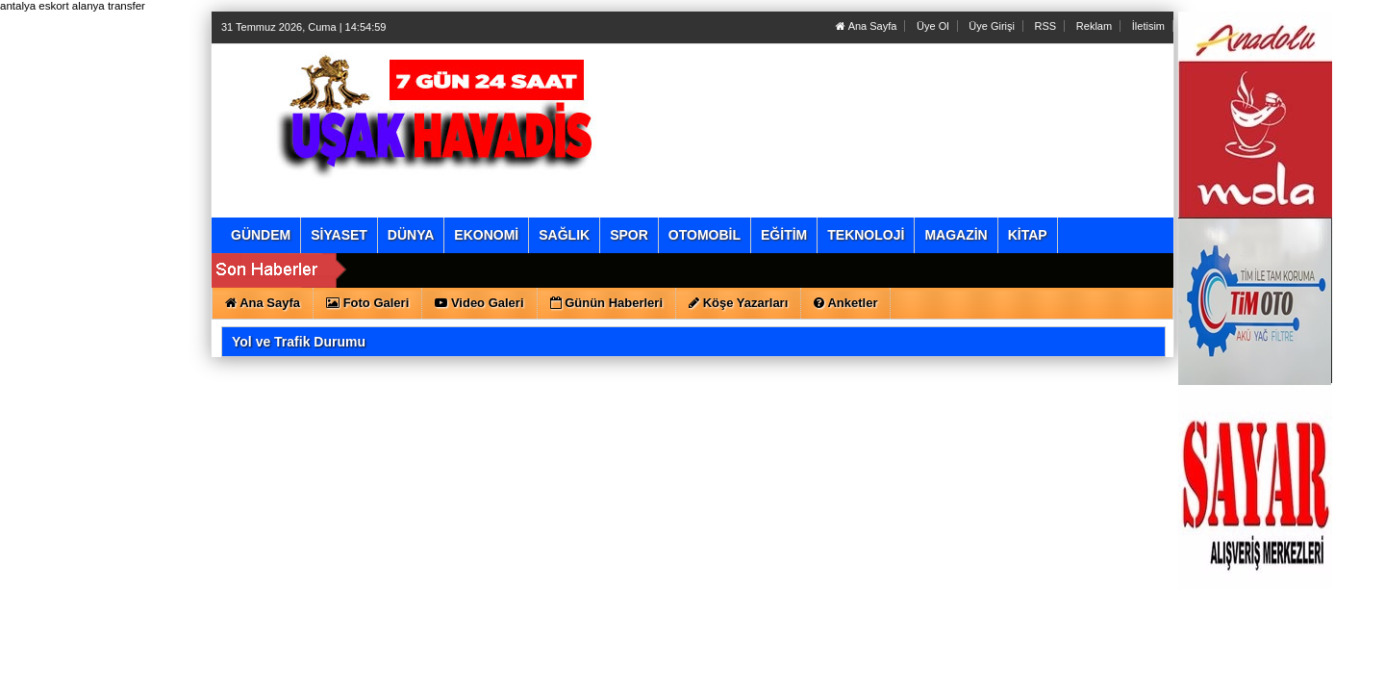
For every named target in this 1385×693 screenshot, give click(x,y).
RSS (1046, 26)
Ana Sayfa (866, 26)
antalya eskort (34, 6)
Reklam (1094, 26)
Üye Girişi (992, 26)
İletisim (1148, 26)
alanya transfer (108, 6)
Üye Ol (933, 26)
